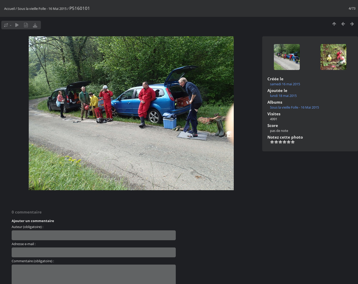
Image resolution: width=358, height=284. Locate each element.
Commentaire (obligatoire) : (33, 261)
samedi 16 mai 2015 (285, 84)
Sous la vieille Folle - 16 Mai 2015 (42, 8)
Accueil (9, 8)
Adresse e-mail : (23, 244)
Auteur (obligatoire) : (27, 226)
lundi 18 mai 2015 (283, 95)
